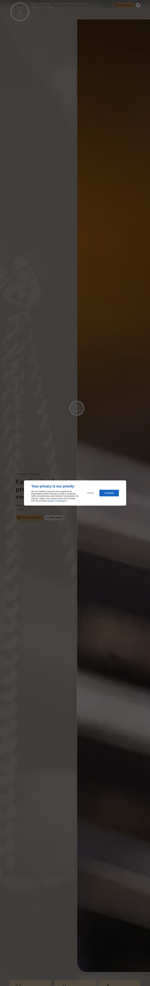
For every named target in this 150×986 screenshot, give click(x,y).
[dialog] (75, 493)
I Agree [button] (109, 493)
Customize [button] (90, 493)
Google (51, 501)
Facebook (60, 501)
